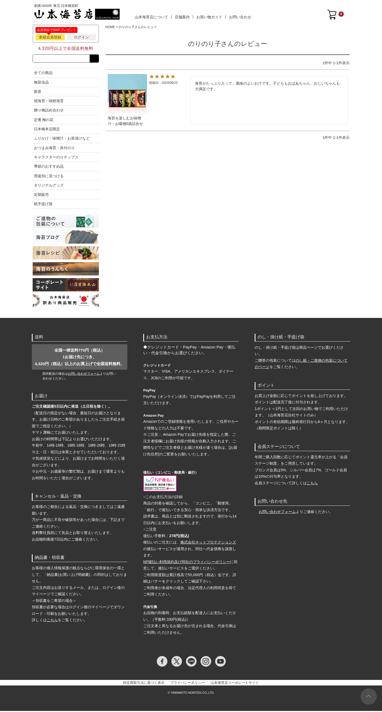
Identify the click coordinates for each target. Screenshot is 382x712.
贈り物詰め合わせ (49, 111)
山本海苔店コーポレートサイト (235, 683)
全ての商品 (43, 74)
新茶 (37, 92)
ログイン (81, 37)
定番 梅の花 (44, 121)
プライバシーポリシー (187, 683)
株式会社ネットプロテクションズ (208, 543)
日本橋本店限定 (47, 130)
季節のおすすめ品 (49, 167)
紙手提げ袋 (43, 205)
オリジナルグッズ (49, 186)
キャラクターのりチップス (56, 158)
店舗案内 (182, 17)
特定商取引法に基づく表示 (143, 683)
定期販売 (41, 195)
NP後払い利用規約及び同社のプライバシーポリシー (186, 563)
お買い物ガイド (209, 17)
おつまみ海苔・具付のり (54, 149)
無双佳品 (41, 83)
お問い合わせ (240, 17)
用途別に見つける (49, 177)
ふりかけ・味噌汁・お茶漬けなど (62, 139)
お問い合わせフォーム (84, 375)
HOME (110, 27)
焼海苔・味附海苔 (49, 102)
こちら (52, 621)
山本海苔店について (151, 17)
